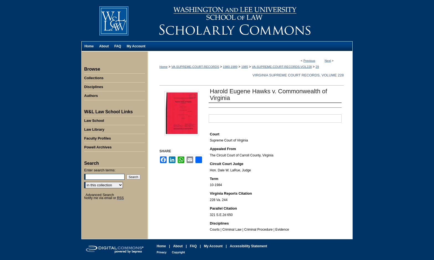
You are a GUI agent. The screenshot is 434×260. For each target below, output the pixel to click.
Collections (94, 78)
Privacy (162, 252)
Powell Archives (98, 147)
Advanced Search (100, 195)
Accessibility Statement (248, 246)
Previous (309, 60)
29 (317, 66)
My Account (213, 246)
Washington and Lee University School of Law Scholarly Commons (250, 20)
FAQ (193, 246)
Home (163, 66)
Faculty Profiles (97, 138)
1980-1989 (230, 66)
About (178, 246)
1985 (244, 66)
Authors (91, 96)
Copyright (178, 252)
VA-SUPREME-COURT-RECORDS (195, 66)
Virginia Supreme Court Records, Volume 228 (298, 75)
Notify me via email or (104, 198)
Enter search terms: (99, 170)
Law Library (94, 129)
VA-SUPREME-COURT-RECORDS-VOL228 (282, 66)
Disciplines (93, 87)
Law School (94, 121)
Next (328, 60)
